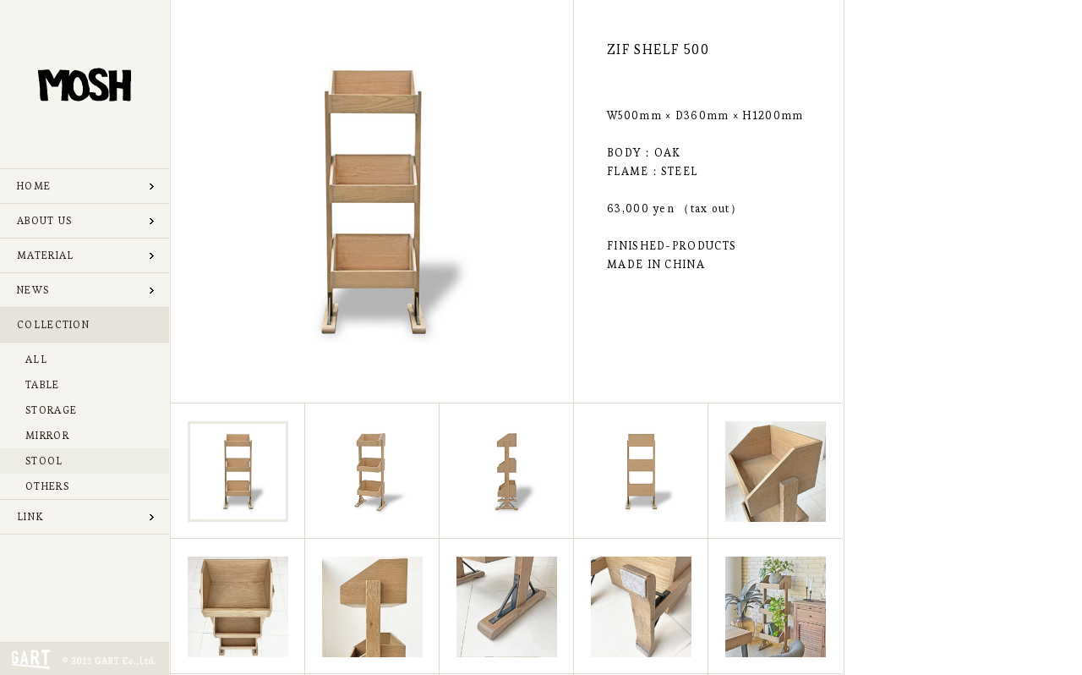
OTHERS (47, 486)
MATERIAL (45, 255)
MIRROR (47, 435)
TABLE (42, 384)
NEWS (33, 289)
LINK (30, 516)
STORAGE (51, 409)
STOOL (44, 460)
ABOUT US (44, 220)
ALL (36, 359)
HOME (34, 185)
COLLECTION (53, 324)
